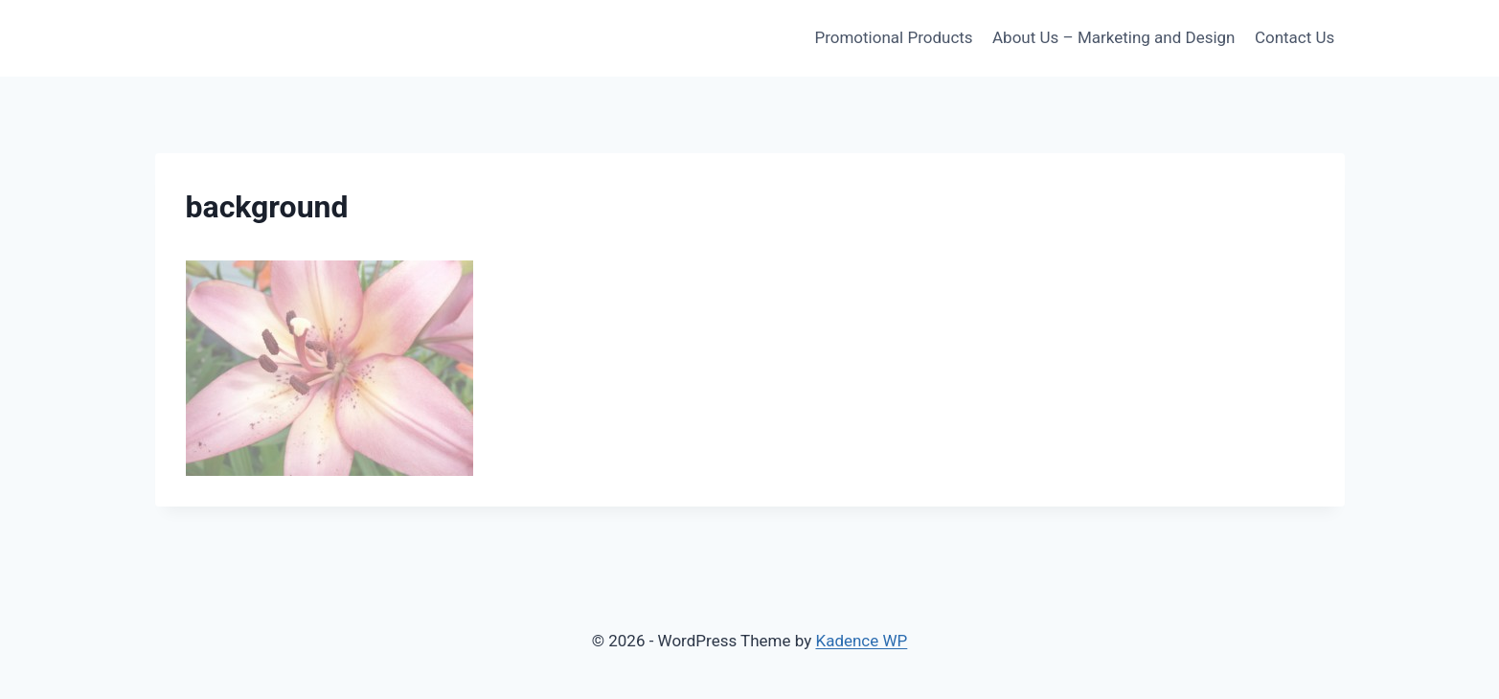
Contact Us (1294, 37)
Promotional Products (893, 37)
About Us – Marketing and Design (1113, 37)
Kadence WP (861, 640)
